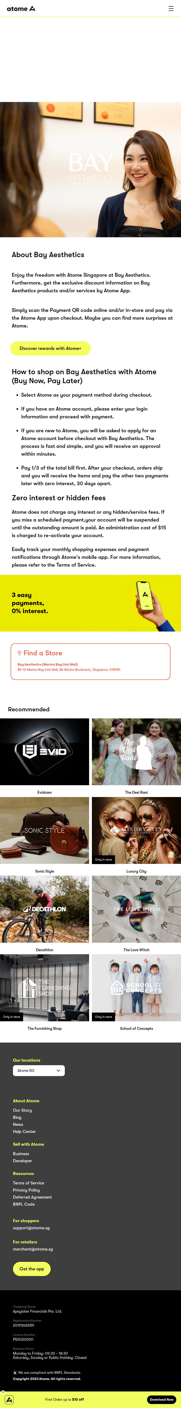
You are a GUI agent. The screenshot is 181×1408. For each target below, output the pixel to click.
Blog (17, 1117)
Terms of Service (28, 1183)
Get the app (32, 1269)
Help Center (24, 1131)
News (18, 1124)
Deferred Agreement (32, 1197)
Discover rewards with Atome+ (50, 348)
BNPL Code (24, 1204)
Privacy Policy (26, 1190)
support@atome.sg (31, 1228)
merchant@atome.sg (33, 1249)
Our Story (22, 1110)
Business (21, 1153)
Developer (22, 1160)
